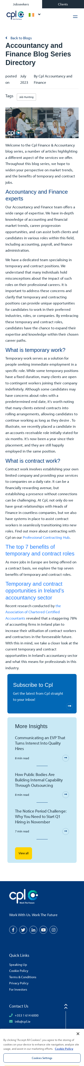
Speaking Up (18, 964)
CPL (15, 15)
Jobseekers (21, 4)
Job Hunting (26, 97)
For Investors (18, 989)
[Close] (78, 1039)
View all (23, 853)
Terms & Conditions (22, 977)
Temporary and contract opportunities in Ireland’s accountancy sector (34, 591)
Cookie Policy (18, 970)
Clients (63, 4)
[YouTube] (43, 930)
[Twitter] (23, 930)
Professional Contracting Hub (46, 537)
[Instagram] (53, 930)
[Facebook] (13, 930)
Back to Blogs (21, 37)
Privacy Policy (18, 983)
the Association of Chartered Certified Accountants (33, 611)
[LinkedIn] (33, 930)
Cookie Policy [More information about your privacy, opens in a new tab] (64, 1054)
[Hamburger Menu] (75, 17)
